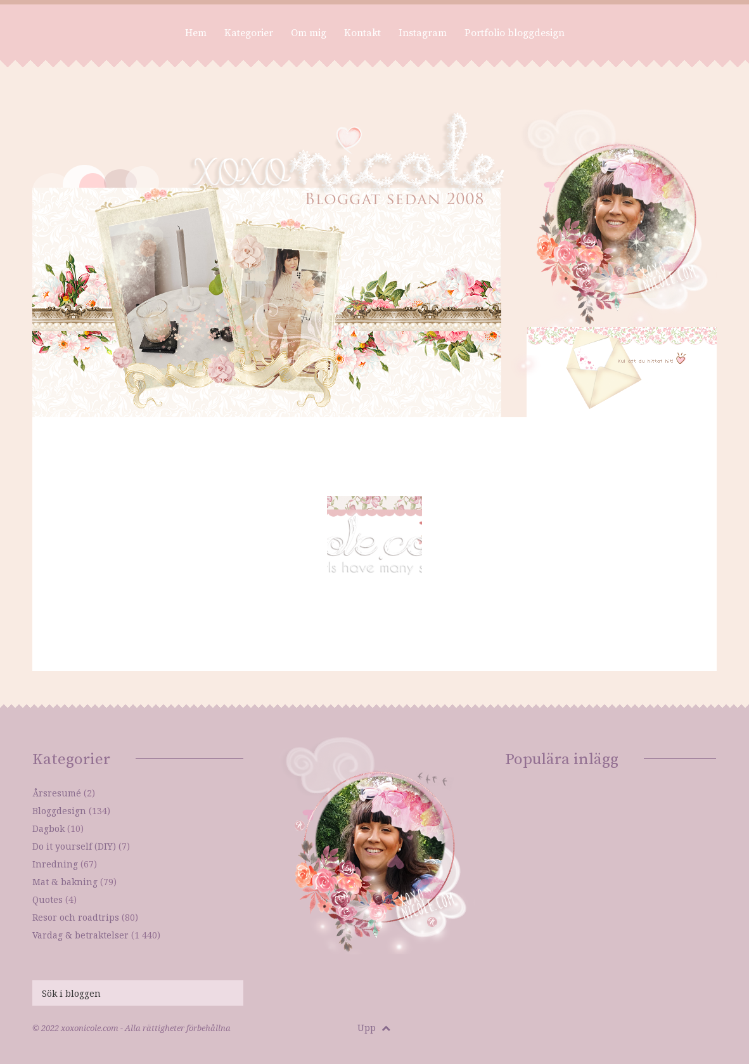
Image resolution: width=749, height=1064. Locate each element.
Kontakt (362, 33)
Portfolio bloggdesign (514, 33)
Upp (373, 1028)
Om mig (308, 33)
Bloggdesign (59, 811)
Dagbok (48, 828)
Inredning (55, 864)
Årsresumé (56, 793)
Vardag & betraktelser (80, 935)
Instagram (423, 33)
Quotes (47, 899)
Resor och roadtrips (75, 917)
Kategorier (248, 33)
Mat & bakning (65, 882)
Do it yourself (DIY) (74, 846)
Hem (196, 33)
